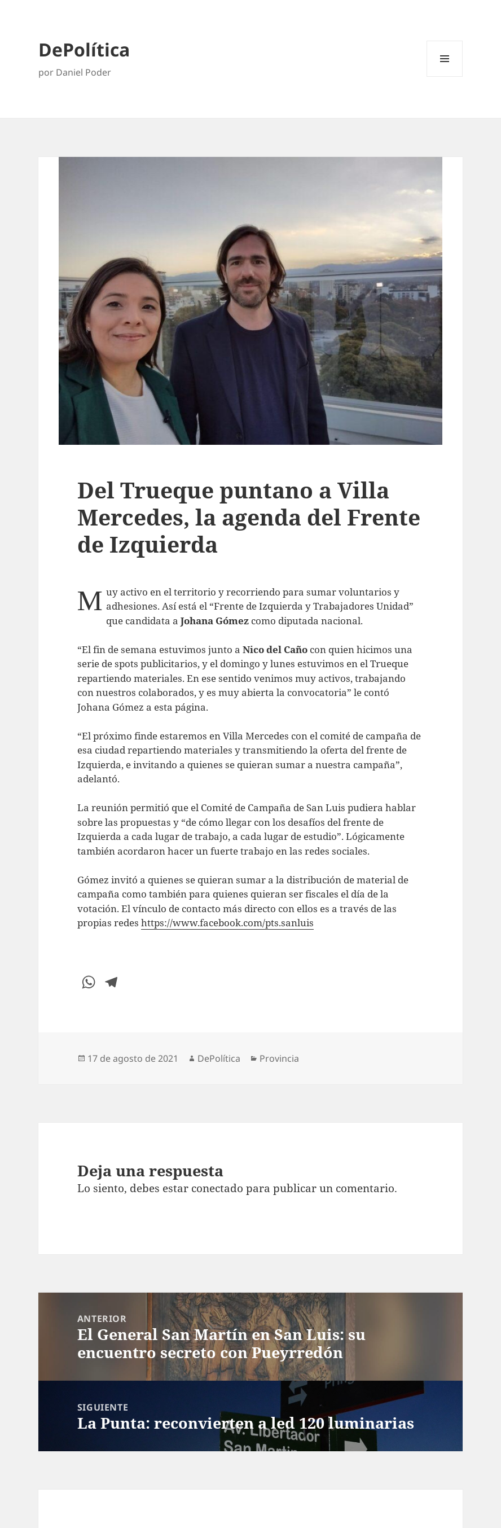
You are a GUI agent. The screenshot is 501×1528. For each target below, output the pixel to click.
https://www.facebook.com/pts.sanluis (227, 922)
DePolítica (84, 49)
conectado (217, 1188)
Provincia (279, 1058)
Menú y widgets (445, 76)
